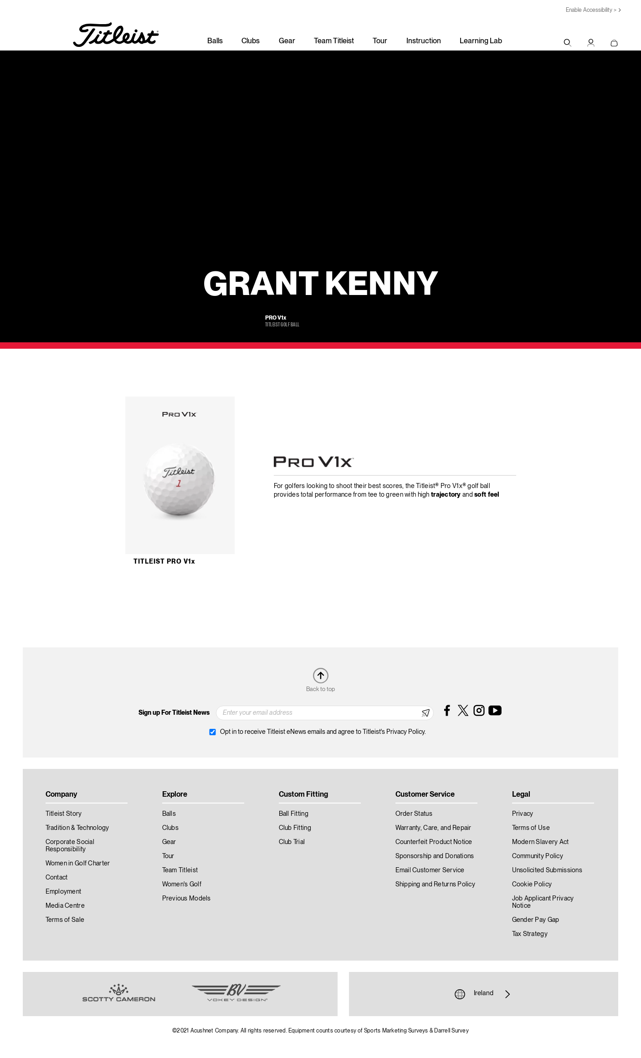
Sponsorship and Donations (434, 856)
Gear (287, 41)
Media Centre (65, 906)
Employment (64, 892)
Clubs (250, 41)
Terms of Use (531, 828)
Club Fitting (295, 828)
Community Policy (537, 856)
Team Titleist (334, 41)
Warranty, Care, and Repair (433, 828)
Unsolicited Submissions (547, 870)
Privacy (522, 814)
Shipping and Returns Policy (435, 884)
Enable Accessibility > (591, 10)
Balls (215, 41)
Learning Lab (481, 41)
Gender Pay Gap (535, 920)
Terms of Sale (65, 920)
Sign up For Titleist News (174, 713)
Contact (57, 877)
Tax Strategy (530, 934)
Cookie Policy (532, 884)
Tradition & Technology (77, 828)
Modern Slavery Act (540, 842)
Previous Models (186, 898)
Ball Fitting (293, 814)
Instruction (423, 41)
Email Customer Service (430, 870)
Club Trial (292, 842)
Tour (380, 41)
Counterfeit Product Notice (433, 842)
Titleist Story (64, 814)
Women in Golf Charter (78, 863)
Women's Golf (181, 884)
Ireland (483, 994)
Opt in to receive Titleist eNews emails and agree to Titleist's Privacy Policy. (323, 732)
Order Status (413, 814)
